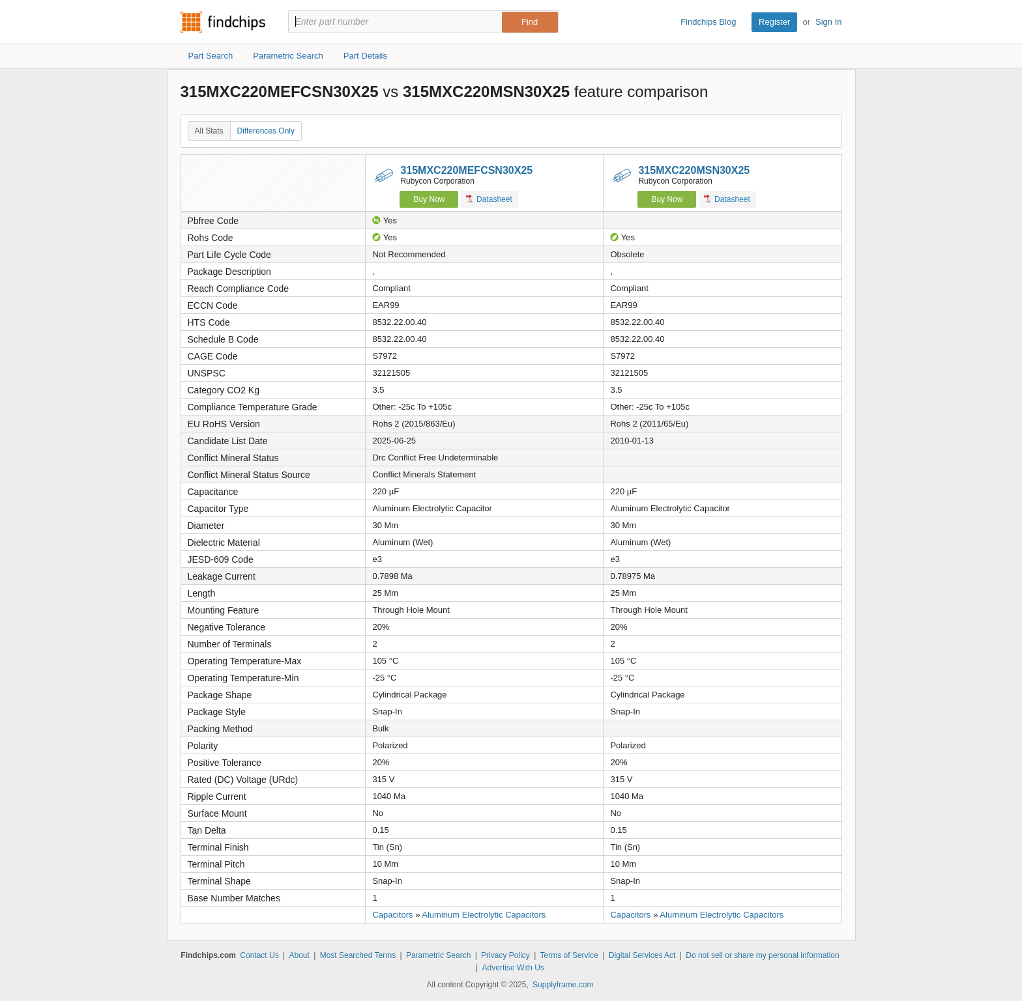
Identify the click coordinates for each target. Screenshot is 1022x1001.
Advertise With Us (513, 967)
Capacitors (392, 915)
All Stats (209, 130)
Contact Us (259, 955)
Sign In (828, 22)
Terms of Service (569, 955)
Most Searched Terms (358, 955)
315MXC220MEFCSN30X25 (466, 170)
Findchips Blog (708, 22)
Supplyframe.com (563, 984)
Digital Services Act (642, 955)
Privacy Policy (505, 955)
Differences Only (266, 130)
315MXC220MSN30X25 (694, 170)
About (299, 955)
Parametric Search (438, 955)
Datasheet (489, 199)
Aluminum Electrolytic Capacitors (484, 915)
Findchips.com (223, 22)
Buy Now (429, 199)
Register (774, 22)
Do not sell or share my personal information (762, 955)
